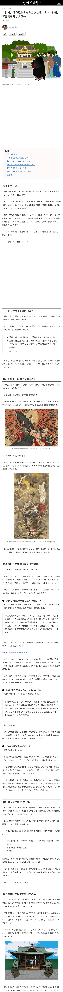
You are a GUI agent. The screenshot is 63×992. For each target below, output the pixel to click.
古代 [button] (4, 34)
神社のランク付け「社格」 (17, 168)
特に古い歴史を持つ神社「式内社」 (21, 164)
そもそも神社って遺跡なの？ (18, 157)
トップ (4, 9)
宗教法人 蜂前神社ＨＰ (18, 652)
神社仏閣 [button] (12, 34)
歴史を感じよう (13, 154)
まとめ (9, 174)
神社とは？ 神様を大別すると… (20, 161)
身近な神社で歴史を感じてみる (19, 171)
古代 (9, 9)
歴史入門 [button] (21, 34)
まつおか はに (13, 27)
